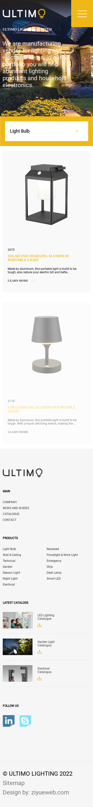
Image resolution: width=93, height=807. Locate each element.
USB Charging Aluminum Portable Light (41, 410)
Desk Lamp (54, 572)
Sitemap (14, 783)
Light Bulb (9, 549)
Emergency (54, 561)
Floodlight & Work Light (62, 555)
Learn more (21, 281)
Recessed (53, 549)
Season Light (11, 572)
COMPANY (10, 502)
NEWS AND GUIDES (16, 508)
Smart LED (54, 578)
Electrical (9, 584)
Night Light (10, 578)
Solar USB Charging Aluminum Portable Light (38, 258)
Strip (50, 567)
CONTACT (9, 520)
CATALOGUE (11, 514)
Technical (9, 561)
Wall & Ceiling (12, 555)
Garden (7, 567)
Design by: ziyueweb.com (36, 792)
